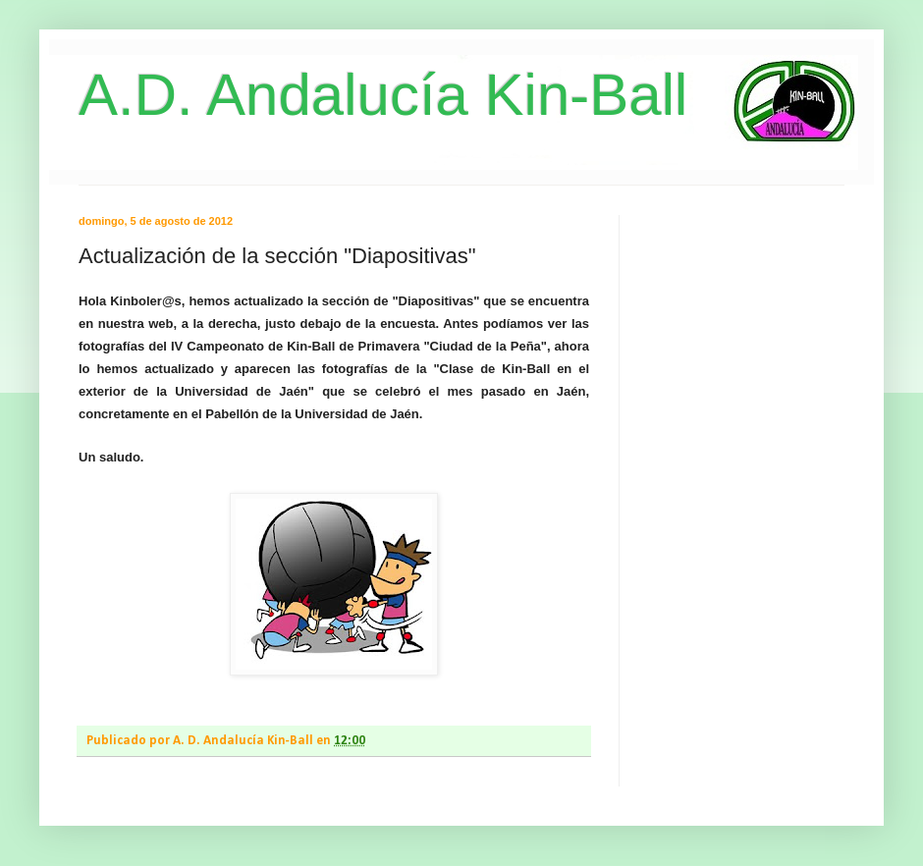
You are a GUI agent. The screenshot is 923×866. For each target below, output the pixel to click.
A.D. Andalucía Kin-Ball (383, 95)
